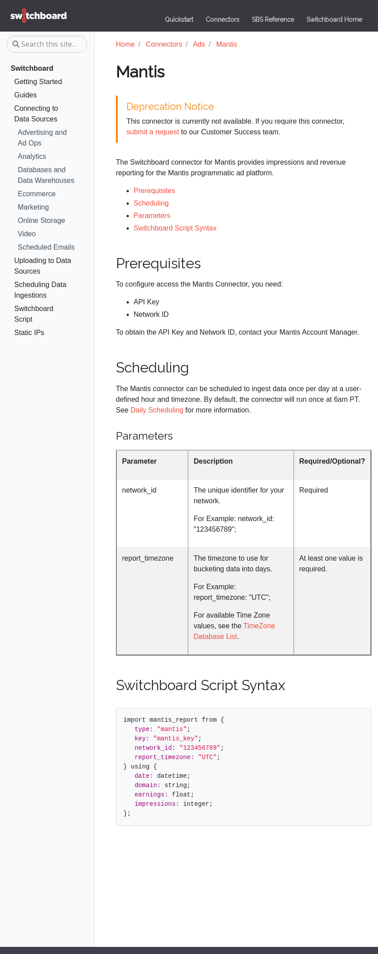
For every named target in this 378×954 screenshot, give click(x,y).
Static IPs (29, 332)
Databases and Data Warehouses (46, 175)
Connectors (164, 44)
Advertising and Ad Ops (42, 138)
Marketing (33, 207)
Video (27, 234)
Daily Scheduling (157, 410)
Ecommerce (37, 194)
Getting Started (38, 81)
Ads (199, 44)
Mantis (226, 44)
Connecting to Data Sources (36, 114)
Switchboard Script (33, 314)
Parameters (152, 215)
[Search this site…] (47, 44)
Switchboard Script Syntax (175, 228)
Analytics (32, 156)
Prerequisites (154, 190)
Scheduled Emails (46, 247)
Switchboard (32, 68)
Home (125, 44)
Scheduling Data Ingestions (40, 290)
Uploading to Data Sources (42, 266)
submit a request (153, 132)
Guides (25, 95)
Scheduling (151, 203)
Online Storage (41, 220)
